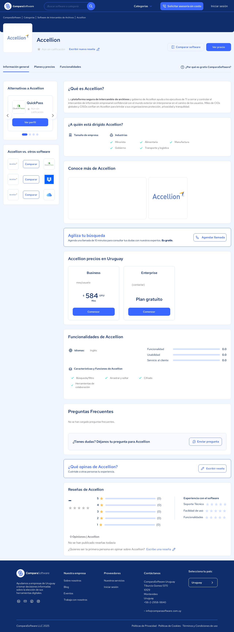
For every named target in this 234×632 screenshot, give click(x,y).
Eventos (68, 593)
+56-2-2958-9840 (155, 602)
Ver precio (218, 47)
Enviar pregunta (205, 441)
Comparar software (186, 47)
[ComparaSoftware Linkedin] (18, 601)
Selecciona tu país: (200, 571)
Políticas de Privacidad (144, 625)
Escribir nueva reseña (84, 49)
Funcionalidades (70, 67)
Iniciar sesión (219, 6)
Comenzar (93, 311)
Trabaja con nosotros (75, 599)
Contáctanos (152, 573)
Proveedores (112, 573)
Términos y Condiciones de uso (200, 625)
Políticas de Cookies (169, 625)
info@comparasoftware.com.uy (162, 611)
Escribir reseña (212, 468)
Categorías (143, 6)
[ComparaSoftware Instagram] (38, 601)
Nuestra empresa (75, 573)
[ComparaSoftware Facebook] (32, 601)
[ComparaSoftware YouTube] (25, 601)
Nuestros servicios (114, 580)
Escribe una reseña (161, 549)
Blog (66, 587)
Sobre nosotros (72, 580)
